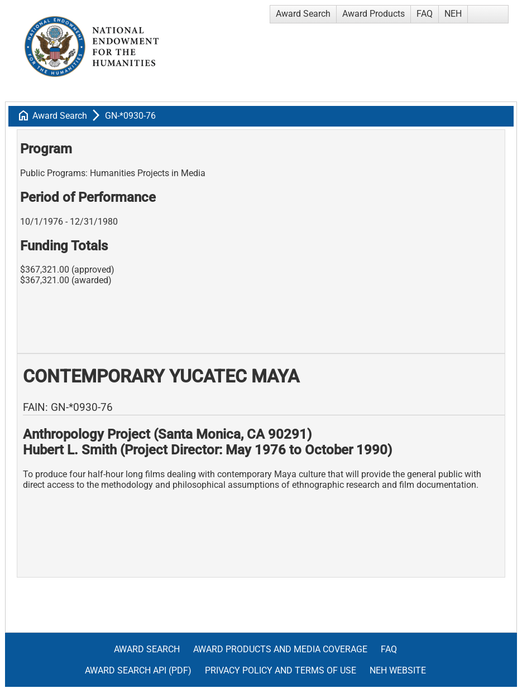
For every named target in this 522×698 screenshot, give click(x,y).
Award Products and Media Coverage (280, 649)
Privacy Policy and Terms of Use (280, 670)
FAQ (424, 13)
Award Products (373, 13)
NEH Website (398, 670)
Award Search (303, 13)
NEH (453, 13)
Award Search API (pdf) (138, 670)
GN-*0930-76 (130, 115)
